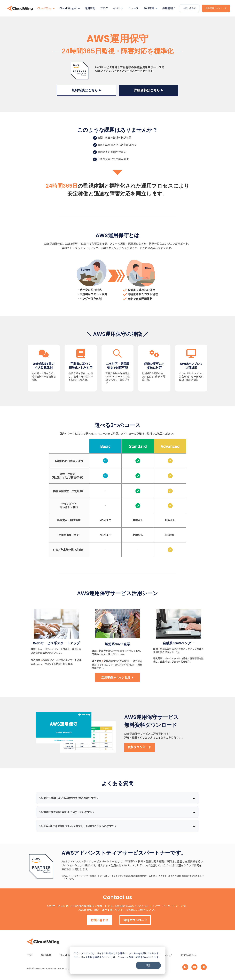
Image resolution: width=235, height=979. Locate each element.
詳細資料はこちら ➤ (148, 90)
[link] (20, 8)
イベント (118, 8)
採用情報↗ (168, 8)
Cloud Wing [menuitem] (67, 955)
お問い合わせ (99, 920)
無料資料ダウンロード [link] (216, 8)
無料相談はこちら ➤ (86, 90)
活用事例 (90, 8)
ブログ (104, 8)
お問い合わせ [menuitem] (189, 955)
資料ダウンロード (139, 747)
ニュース (133, 8)
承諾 (148, 965)
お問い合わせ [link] (189, 8)
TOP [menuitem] (29, 955)
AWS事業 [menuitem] (46, 955)
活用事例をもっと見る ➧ (117, 677)
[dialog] (117, 960)
